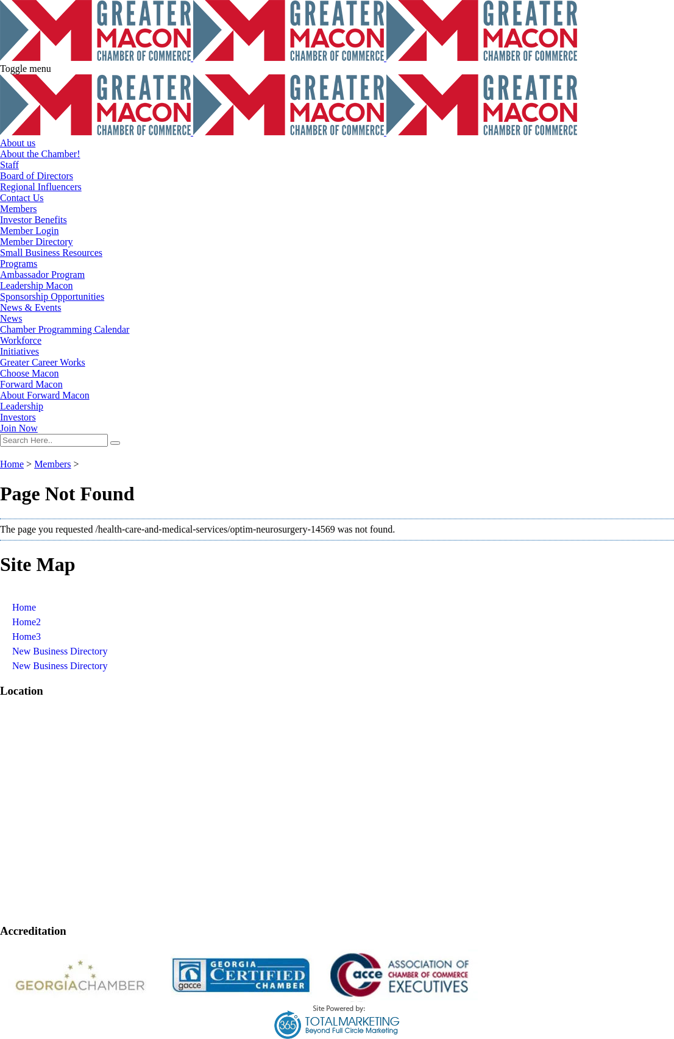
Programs (18, 263)
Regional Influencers (41, 187)
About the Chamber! (40, 154)
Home (12, 464)
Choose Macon (29, 373)
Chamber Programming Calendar (64, 329)
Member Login (29, 230)
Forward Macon (31, 384)
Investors (18, 417)
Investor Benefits (33, 220)
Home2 (26, 622)
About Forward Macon (45, 395)
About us (17, 143)
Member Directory (36, 241)
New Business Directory (59, 651)
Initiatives (19, 351)
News (11, 318)
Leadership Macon (36, 285)
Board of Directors (36, 176)
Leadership (21, 406)
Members (18, 209)
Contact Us (22, 198)
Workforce (20, 340)
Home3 (26, 636)
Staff (9, 165)
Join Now (19, 428)
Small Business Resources (51, 252)
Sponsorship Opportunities (52, 296)
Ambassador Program (42, 274)
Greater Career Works (42, 362)
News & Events (30, 307)
